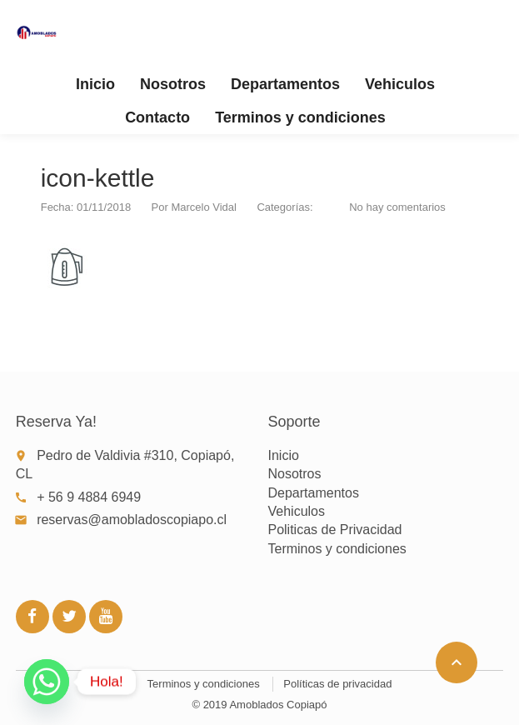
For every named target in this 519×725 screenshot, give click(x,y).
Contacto (157, 117)
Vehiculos (400, 84)
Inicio (95, 84)
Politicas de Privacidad (334, 529)
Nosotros (173, 84)
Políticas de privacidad (337, 684)
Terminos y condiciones (300, 117)
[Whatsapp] (46, 681)
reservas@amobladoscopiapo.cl (132, 519)
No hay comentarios (397, 207)
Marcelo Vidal (204, 207)
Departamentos (285, 84)
